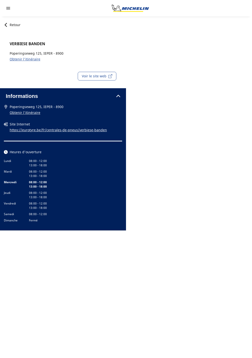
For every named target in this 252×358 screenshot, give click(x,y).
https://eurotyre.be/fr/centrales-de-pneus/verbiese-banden (58, 130)
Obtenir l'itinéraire (25, 59)
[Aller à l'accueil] (130, 8)
